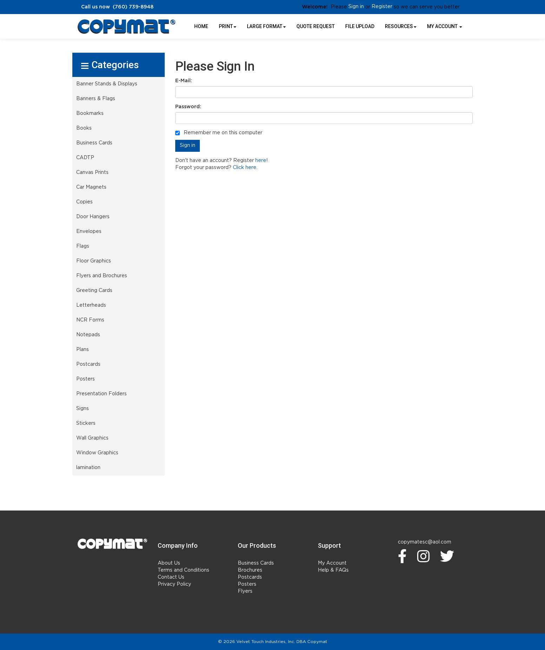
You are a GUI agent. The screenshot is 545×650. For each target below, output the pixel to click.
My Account (332, 563)
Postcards (250, 577)
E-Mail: (183, 80)
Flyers (245, 591)
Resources (400, 26)
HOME (201, 26)
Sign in (356, 6)
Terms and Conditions (183, 570)
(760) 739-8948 (133, 7)
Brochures (250, 570)
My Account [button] (444, 26)
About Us (169, 563)
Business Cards (256, 563)
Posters (247, 584)
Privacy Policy (174, 584)
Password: (188, 106)
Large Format (266, 26)
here (260, 160)
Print (227, 26)
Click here (244, 167)
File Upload (359, 26)
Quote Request (315, 26)
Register (382, 6)
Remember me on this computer (218, 132)
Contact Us (171, 577)
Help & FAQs (333, 570)
